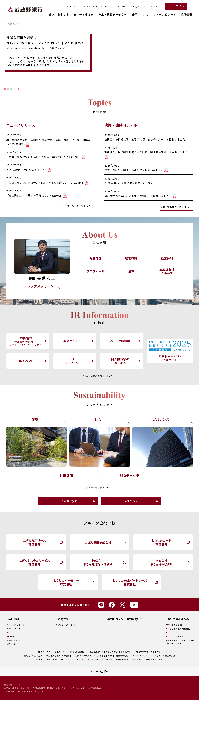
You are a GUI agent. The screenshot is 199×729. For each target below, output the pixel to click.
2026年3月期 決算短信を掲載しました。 (129, 183)
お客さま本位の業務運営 (178, 628)
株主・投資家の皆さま (112, 14)
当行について (139, 14)
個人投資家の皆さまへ (120, 361)
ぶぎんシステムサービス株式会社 (34, 562)
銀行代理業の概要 (154, 659)
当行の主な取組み (178, 619)
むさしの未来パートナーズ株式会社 (130, 582)
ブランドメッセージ (67, 624)
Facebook (112, 605)
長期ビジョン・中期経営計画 (125, 619)
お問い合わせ (107, 6)
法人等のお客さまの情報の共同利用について (109, 651)
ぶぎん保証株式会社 (98, 542)
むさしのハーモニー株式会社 (66, 582)
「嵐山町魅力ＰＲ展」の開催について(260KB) (36, 195)
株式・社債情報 (120, 341)
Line (101, 605)
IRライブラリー (73, 361)
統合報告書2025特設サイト (170, 358)
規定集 (39, 659)
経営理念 (96, 258)
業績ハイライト (73, 341)
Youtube (134, 605)
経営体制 (167, 258)
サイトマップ (71, 6)
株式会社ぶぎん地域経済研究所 (98, 562)
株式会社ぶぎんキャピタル (161, 562)
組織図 (11, 636)
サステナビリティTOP (98, 487)
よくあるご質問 (89, 6)
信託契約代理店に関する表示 (129, 659)
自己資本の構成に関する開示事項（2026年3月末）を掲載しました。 (146, 139)
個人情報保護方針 (77, 651)
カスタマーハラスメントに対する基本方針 (92, 655)
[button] (5, 89)
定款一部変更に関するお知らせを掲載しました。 (136, 170)
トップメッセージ (40, 286)
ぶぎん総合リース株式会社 (34, 542)
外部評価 (66, 475)
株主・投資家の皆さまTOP (97, 375)
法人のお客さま (83, 14)
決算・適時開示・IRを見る (174, 207)
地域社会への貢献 (175, 636)
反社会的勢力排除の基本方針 (147, 651)
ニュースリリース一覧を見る (75, 206)
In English (135, 6)
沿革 (131, 271)
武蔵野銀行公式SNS (75, 605)
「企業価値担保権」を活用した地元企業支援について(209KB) (46, 157)
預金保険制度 (122, 655)
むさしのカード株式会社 (161, 542)
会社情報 (13, 619)
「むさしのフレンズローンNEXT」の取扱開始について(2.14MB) (47, 182)
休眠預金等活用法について (58, 659)
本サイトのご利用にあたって (51, 651)
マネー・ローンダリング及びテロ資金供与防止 (153, 655)
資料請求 (122, 6)
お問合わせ (131, 501)
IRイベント (26, 361)
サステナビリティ (164, 14)
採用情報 (186, 14)
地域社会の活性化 (175, 632)
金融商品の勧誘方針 (33, 655)
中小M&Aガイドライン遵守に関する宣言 (93, 659)
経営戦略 (131, 258)
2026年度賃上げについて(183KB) (28, 170)
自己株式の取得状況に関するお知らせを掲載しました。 (140, 196)
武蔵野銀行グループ (167, 271)
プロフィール (96, 271)
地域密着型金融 (174, 624)
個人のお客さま (59, 14)
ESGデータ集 (129, 475)
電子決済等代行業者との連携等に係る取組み (180, 642)
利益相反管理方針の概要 (57, 655)
